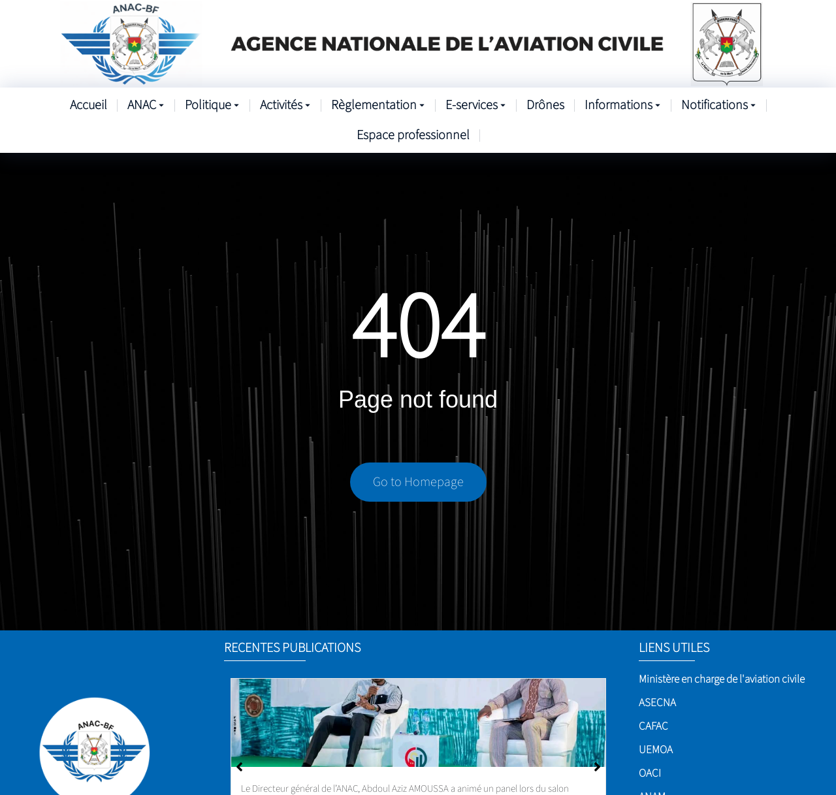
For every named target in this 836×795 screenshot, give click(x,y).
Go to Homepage (418, 482)
